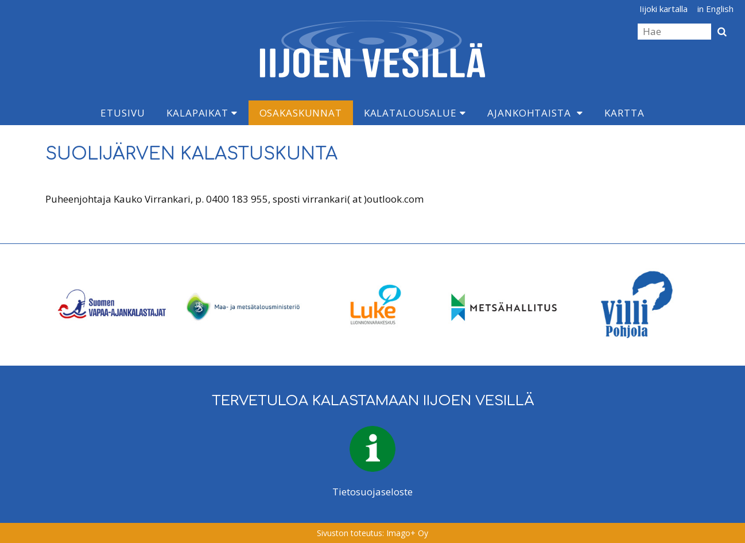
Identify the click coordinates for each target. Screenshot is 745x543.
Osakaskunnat (300, 112)
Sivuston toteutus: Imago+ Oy (372, 533)
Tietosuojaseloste (372, 491)
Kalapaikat (201, 112)
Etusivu (122, 112)
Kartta (624, 112)
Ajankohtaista (529, 112)
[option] (110, 304)
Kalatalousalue (415, 112)
